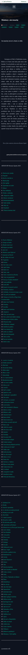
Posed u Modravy (7, 240)
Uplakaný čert (6, 502)
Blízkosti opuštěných (8, 631)
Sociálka (5, 307)
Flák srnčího (6, 336)
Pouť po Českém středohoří (10, 279)
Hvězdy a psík (7, 594)
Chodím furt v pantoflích (10, 395)
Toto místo (6, 397)
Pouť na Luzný (7, 604)
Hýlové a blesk (7, 410)
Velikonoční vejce (8, 547)
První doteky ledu (8, 329)
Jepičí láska (6, 267)
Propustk (5, 175)
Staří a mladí (7, 390)
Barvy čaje (6, 424)
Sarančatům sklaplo (8, 439)
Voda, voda (6, 272)
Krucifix (5, 544)
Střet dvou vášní (7, 429)
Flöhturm (5, 629)
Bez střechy (6, 584)
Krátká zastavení (7, 362)
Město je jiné (6, 385)
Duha (4, 574)
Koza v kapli (6, 549)
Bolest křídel (6, 417)
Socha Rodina (6, 405)
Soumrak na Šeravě (8, 255)
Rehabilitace (6, 582)
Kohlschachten (7, 452)
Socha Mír (6, 284)
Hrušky (4, 505)
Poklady (5, 542)
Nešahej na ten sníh (8, 512)
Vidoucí (5, 188)
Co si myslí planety (8, 377)
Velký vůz (5, 205)
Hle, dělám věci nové (8, 257)
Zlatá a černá (7, 457)
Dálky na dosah (7, 621)
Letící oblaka (6, 530)
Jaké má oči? (6, 606)
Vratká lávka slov (8, 467)
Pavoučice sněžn (7, 520)
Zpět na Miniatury (7, 1)
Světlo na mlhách (8, 331)
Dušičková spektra (8, 327)
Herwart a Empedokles (9, 619)
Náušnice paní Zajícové (9, 252)
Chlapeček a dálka (8, 195)
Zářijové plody (7, 599)
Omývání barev (7, 415)
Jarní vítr (5, 250)
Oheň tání (5, 365)
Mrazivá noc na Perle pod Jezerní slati (13, 527)
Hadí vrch (6, 270)
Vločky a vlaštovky (8, 193)
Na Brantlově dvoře (8, 402)
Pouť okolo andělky (8, 382)
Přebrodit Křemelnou (9, 476)
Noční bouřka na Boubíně (10, 569)
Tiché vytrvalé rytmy (9, 314)
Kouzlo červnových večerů (10, 287)
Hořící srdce (6, 341)
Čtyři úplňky (6, 183)
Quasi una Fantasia (8, 302)
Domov (5, 562)
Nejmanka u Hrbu (8, 609)
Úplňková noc (7, 614)
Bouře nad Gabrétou (8, 309)
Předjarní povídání (7, 247)
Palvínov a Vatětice (8, 462)
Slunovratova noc (8, 419)
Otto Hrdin (6, 515)
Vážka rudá (6, 449)
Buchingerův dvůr (8, 601)
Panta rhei (6, 459)
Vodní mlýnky (6, 203)
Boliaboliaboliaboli (8, 200)
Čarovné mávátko (7, 339)
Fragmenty (6, 260)
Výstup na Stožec (7, 242)
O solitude (6, 469)
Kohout (5, 262)
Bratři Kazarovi (7, 559)
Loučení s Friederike (8, 360)
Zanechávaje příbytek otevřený (11, 444)
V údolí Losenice (7, 517)
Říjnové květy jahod (8, 464)
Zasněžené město (8, 474)
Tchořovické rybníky (8, 173)
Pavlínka (5, 434)
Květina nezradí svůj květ (10, 422)
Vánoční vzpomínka (8, 507)
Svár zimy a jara (7, 265)
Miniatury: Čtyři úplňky (9, 634)
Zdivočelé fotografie (8, 334)
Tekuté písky (6, 180)
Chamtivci (6, 312)
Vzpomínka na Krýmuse (9, 525)
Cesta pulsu (6, 535)
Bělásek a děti (7, 412)
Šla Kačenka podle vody (9, 522)
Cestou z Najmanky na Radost (11, 577)
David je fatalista (8, 567)
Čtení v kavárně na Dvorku (10, 274)
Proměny (5, 304)
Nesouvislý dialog (8, 367)
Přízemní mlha (7, 322)
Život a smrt (6, 537)
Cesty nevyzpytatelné (8, 277)
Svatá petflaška (7, 282)
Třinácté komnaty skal (9, 210)
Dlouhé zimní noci (7, 245)
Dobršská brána (7, 592)
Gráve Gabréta (7, 626)
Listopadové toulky (8, 472)
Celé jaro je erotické (9, 400)
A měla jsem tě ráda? (9, 447)
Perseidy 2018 (7, 437)
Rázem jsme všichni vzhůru (10, 319)
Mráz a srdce (6, 372)
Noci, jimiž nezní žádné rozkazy (11, 317)
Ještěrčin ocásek (7, 427)
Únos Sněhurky (7, 190)
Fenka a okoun (7, 572)
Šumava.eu (23, 1)
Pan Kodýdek (6, 532)
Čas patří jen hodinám (9, 294)
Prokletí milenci (7, 442)
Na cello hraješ (7, 454)
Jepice (5, 616)
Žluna (4, 579)
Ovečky (5, 557)
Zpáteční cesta (7, 392)
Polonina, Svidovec (8, 289)
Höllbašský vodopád (8, 324)
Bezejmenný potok (7, 380)
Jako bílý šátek (7, 587)
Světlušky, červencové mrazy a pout (12, 292)
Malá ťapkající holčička (9, 597)
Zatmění (5, 432)
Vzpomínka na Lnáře (8, 185)
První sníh (6, 611)
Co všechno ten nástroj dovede (11, 510)
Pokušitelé (6, 208)
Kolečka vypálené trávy (9, 552)
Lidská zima (6, 624)
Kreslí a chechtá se (8, 178)
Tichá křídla (6, 375)
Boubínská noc (7, 554)
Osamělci (5, 387)
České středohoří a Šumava (10, 407)
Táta (4, 564)
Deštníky (5, 540)
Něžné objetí (6, 370)
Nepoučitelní (6, 589)
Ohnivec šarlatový (8, 198)
